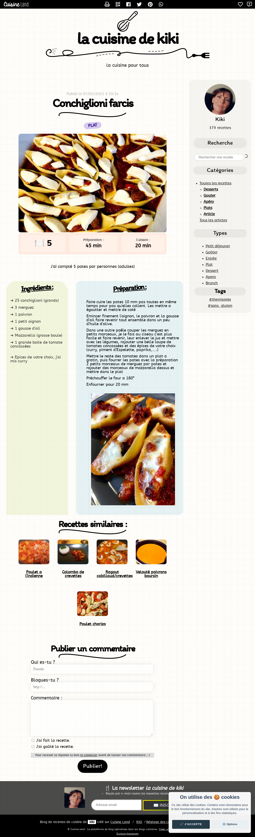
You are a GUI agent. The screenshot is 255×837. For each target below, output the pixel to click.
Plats (208, 208)
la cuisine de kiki (127, 40)
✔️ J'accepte (191, 824)
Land (120, 822)
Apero (211, 277)
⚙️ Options (229, 824)
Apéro (209, 202)
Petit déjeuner (218, 246)
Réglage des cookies (162, 822)
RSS (139, 822)
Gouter (210, 196)
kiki (91, 822)
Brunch (212, 283)
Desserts (211, 189)
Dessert (212, 271)
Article (209, 214)
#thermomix (220, 300)
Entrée (211, 258)
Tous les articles (213, 220)
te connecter (88, 755)
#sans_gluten (220, 306)
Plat (209, 265)
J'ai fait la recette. (51, 741)
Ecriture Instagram (128, 833)
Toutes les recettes (215, 183)
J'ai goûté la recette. (53, 747)
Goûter (212, 252)
